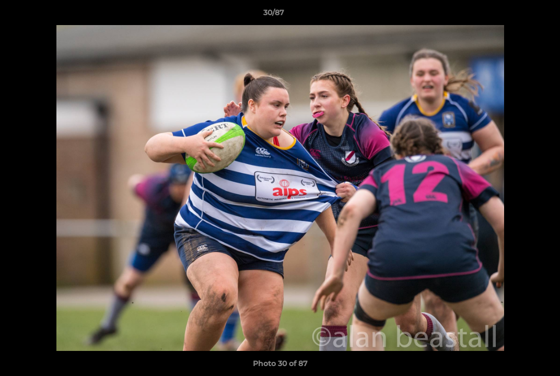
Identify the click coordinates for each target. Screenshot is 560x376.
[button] (516, 15)
